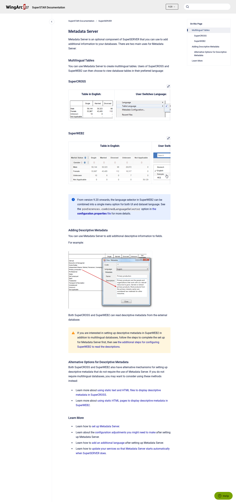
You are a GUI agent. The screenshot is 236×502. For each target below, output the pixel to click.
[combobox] (207, 7)
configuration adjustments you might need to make (125, 432)
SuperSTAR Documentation (48, 7)
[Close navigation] (51, 21)
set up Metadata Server (105, 426)
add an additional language (108, 442)
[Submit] (187, 6)
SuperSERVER (105, 21)
